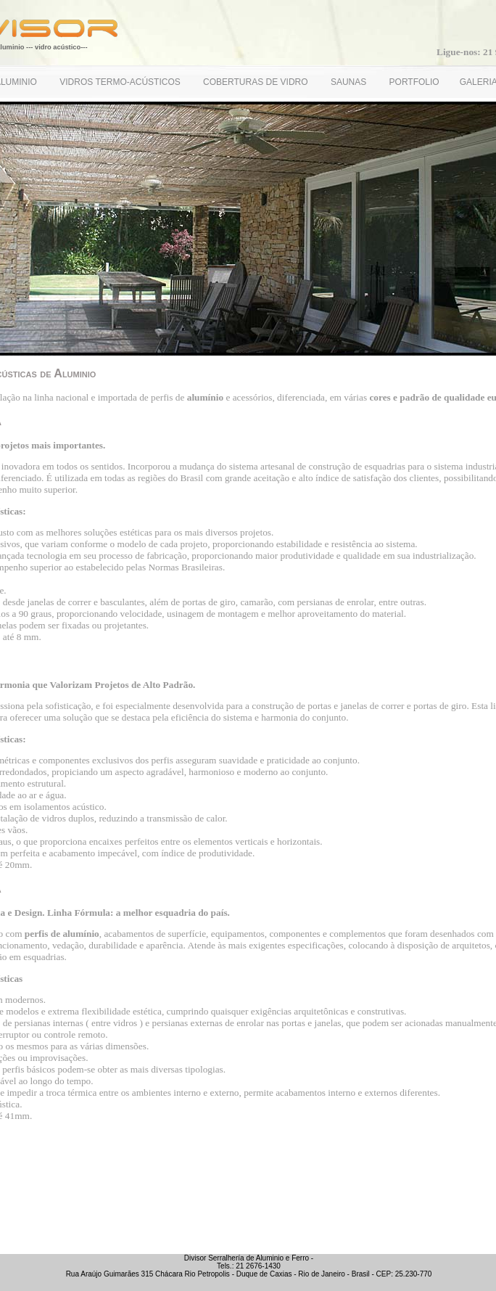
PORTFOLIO (414, 82)
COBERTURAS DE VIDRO (256, 82)
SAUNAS (350, 82)
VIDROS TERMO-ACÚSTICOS (121, 82)
